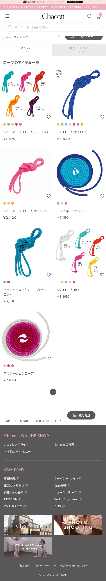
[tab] (26, 50)
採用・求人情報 (13, 492)
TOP (7, 421)
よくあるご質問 (64, 444)
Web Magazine (66, 499)
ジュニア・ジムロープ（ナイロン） (25, 211)
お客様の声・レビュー (17, 451)
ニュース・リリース (65, 492)
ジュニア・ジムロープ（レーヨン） (25, 132)
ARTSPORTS (23, 421)
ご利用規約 (24, 565)
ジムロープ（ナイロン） (72, 132)
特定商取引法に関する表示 (74, 565)
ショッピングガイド (16, 444)
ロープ (57, 421)
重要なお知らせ (14, 485)
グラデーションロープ (18, 373)
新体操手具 (42, 421)
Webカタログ (13, 506)
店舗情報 (10, 478)
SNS (57, 506)
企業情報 (60, 485)
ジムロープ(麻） (68, 289)
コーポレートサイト (66, 478)
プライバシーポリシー (44, 565)
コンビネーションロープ (73, 211)
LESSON (11, 499)
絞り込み (81, 36)
